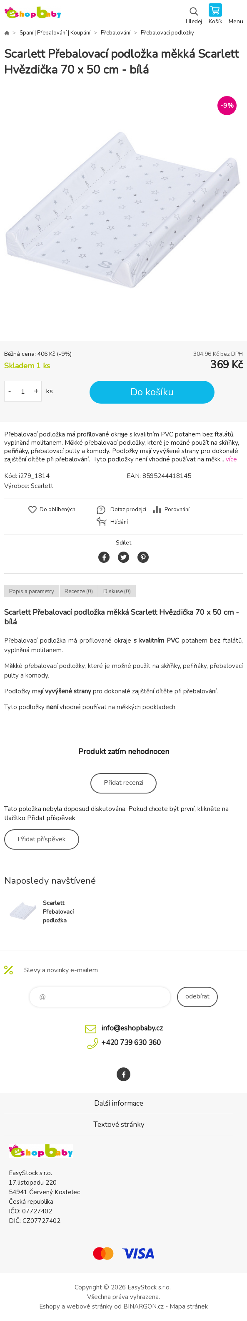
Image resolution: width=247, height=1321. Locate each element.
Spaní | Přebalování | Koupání (55, 33)
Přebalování (115, 33)
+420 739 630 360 (131, 1042)
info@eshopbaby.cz (132, 1028)
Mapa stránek (189, 1306)
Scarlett (42, 486)
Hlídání (119, 522)
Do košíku (152, 392)
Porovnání (177, 509)
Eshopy (49, 1306)
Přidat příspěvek (41, 839)
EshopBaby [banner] (32, 14)
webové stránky (89, 1306)
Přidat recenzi (123, 782)
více (231, 459)
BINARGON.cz (143, 1306)
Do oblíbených (57, 509)
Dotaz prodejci (128, 509)
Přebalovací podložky (167, 33)
